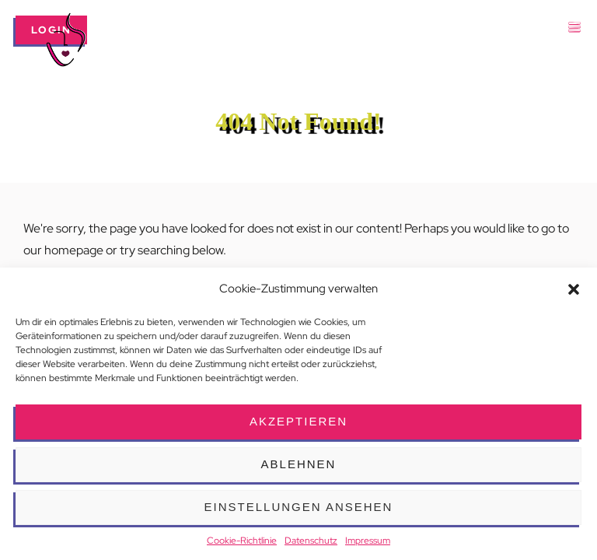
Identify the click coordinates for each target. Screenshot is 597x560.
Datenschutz (311, 540)
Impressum (367, 540)
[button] (573, 289)
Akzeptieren (298, 421)
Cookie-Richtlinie (242, 540)
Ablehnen (299, 464)
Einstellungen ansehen (298, 506)
